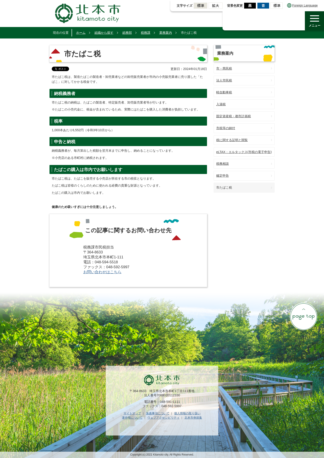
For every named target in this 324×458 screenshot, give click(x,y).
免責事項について (157, 413)
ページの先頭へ (303, 316)
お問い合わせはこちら (102, 272)
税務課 (145, 32)
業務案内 (165, 32)
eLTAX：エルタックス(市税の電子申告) (244, 152)
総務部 (127, 32)
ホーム (81, 32)
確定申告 (222, 175)
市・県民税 (224, 68)
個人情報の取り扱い (187, 413)
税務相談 (222, 163)
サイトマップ (132, 413)
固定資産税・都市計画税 (233, 116)
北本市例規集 (193, 417)
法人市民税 (224, 80)
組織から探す (103, 32)
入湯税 (221, 104)
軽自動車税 (224, 92)
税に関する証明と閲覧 (232, 140)
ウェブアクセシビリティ (163, 417)
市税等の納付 (225, 128)
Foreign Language (302, 5)
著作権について (132, 417)
